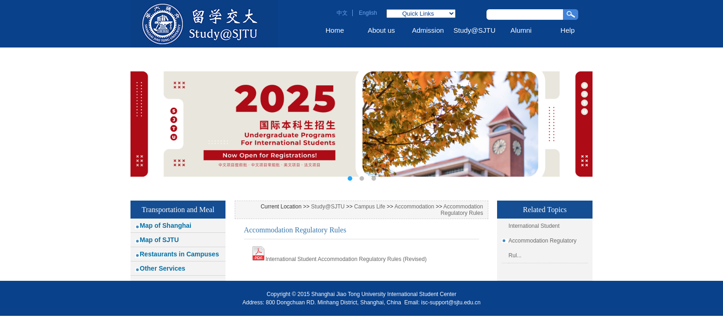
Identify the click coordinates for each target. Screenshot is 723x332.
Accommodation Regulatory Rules (462, 209)
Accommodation (414, 206)
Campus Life (369, 206)
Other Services (162, 268)
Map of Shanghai (165, 225)
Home (335, 30)
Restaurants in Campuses (179, 254)
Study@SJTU (474, 30)
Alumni (521, 30)
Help (568, 30)
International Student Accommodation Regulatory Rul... (542, 241)
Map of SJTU (159, 239)
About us (381, 30)
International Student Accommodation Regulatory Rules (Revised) (346, 259)
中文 (342, 13)
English (368, 13)
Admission (428, 30)
